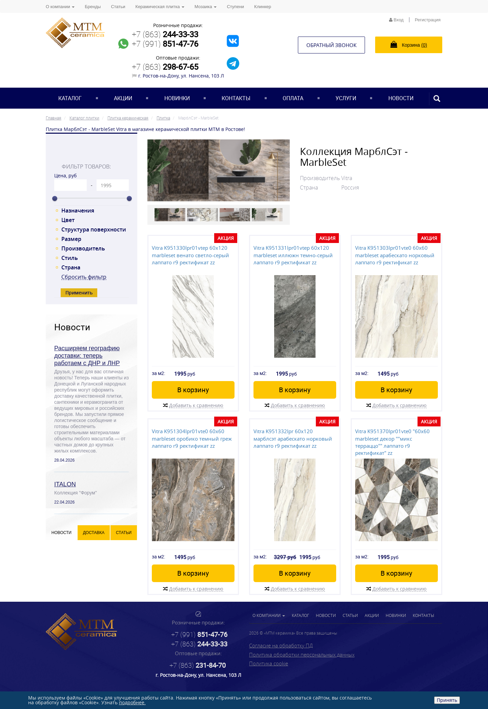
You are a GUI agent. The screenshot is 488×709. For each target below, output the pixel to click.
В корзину (193, 389)
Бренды (93, 6)
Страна (70, 267)
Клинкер (262, 6)
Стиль (69, 258)
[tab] (91, 151)
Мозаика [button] (206, 6)
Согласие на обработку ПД (281, 645)
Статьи (118, 6)
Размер (71, 239)
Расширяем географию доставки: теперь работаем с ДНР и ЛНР (87, 356)
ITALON (65, 484)
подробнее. (132, 702)
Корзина (408, 44)
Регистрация (428, 19)
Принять (447, 700)
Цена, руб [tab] (65, 175)
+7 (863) (165, 34)
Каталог (70, 98)
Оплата (293, 98)
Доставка (94, 532)
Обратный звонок (331, 45)
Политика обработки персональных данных (301, 654)
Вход (396, 19)
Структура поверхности (93, 229)
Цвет (68, 220)
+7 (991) (165, 44)
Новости (400, 98)
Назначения (77, 210)
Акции (123, 98)
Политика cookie (268, 663)
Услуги (346, 98)
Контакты (236, 98)
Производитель (83, 248)
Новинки (177, 98)
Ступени (235, 6)
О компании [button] (60, 6)
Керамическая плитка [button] (160, 6)
